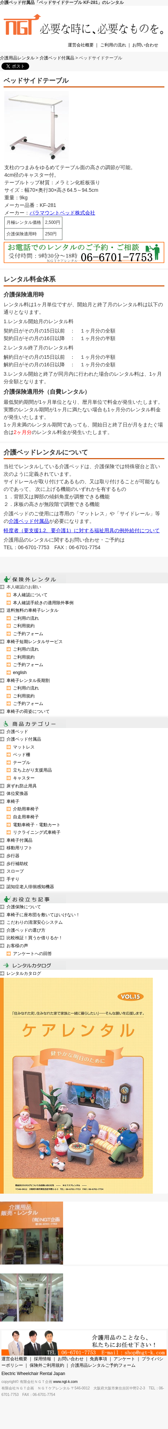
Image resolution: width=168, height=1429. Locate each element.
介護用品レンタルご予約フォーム (103, 1365)
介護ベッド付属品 (57, 57)
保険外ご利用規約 (47, 1365)
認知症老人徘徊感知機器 (30, 886)
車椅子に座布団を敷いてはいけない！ (43, 914)
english (20, 672)
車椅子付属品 (19, 840)
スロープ (15, 871)
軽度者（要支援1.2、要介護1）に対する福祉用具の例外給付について (82, 530)
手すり (12, 879)
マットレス (24, 747)
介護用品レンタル (17, 57)
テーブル (21, 762)
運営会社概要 (81, 45)
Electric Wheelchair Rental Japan (33, 1373)
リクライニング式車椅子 (37, 832)
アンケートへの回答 (32, 953)
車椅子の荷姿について (28, 711)
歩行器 (12, 855)
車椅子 (12, 801)
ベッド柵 (21, 754)
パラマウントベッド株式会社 (62, 213)
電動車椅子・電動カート (37, 824)
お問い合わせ (145, 45)
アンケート (124, 1358)
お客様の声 (17, 945)
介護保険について (23, 906)
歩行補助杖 (17, 863)
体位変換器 (17, 793)
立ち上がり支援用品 (32, 770)
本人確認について (30, 594)
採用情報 (42, 1358)
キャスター (24, 778)
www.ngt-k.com (65, 1382)
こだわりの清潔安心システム (34, 922)
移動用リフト (19, 847)
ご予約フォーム (28, 633)
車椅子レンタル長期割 (28, 680)
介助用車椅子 (26, 808)
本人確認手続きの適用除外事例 (43, 602)
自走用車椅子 (26, 816)
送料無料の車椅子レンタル (32, 610)
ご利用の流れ (113, 45)
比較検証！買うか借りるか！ (34, 937)
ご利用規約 (24, 625)
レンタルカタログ (23, 973)
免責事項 (98, 1358)
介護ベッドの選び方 (25, 930)
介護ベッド (17, 731)
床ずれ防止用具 (21, 785)
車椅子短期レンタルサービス (34, 641)
